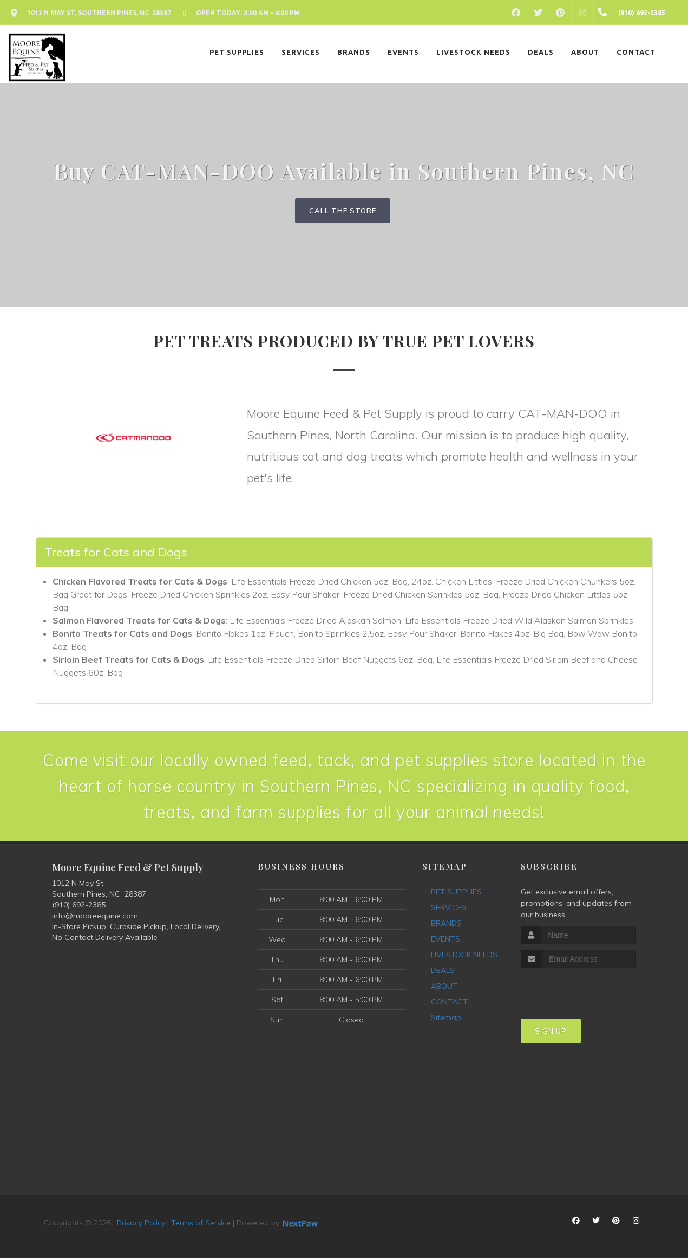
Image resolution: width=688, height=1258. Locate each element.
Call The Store (342, 210)
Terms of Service (201, 1223)
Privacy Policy (141, 1223)
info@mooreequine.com (95, 915)
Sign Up (551, 1031)
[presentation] (578, 988)
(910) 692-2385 (79, 905)
